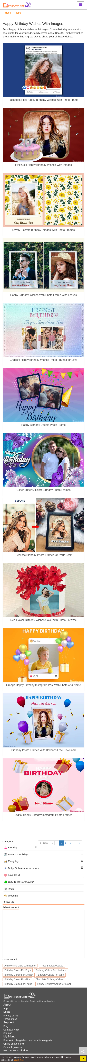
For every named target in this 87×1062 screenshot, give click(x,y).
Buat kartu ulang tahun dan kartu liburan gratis (27, 1040)
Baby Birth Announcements (21, 868)
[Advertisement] (43, 934)
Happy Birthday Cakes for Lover (54, 984)
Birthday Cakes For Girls (17, 979)
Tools (9, 888)
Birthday (10, 847)
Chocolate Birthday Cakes (49, 979)
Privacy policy (10, 1015)
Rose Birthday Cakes (52, 965)
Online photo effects (13, 1043)
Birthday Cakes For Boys (17, 970)
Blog (5, 1026)
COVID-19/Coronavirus (19, 881)
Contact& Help (11, 1029)
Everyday (11, 861)
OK (83, 1059)
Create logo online (13, 1047)
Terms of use (10, 1019)
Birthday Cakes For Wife (51, 974)
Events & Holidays (16, 854)
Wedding (11, 895)
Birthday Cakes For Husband (51, 970)
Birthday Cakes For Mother (18, 974)
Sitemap (7, 1033)
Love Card (12, 874)
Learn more (19, 1060)
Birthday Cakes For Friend (18, 984)
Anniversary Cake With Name (20, 965)
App (5, 1008)
